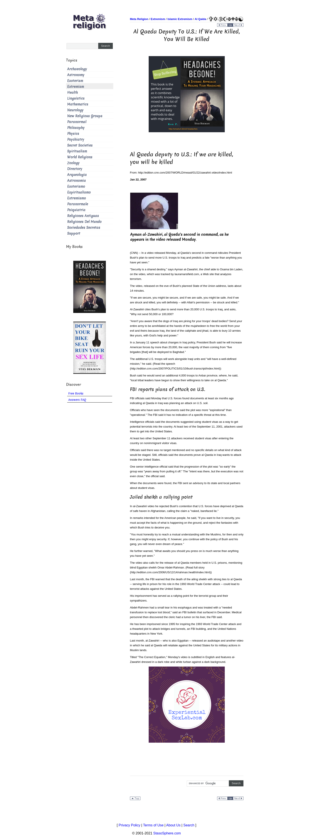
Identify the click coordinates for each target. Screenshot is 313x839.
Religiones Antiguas (83, 216)
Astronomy (75, 75)
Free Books (75, 393)
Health (72, 92)
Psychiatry (75, 139)
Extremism (75, 86)
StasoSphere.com (167, 833)
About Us (173, 825)
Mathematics (77, 104)
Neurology (75, 110)
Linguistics (76, 98)
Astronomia (76, 180)
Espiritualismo (79, 192)
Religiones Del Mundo (84, 221)
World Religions (79, 157)
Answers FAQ (77, 400)
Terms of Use (153, 825)
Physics (73, 133)
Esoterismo (76, 186)
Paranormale (77, 204)
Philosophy (76, 127)
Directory (74, 169)
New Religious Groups (84, 116)
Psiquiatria (76, 210)
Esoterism (75, 81)
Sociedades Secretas (83, 227)
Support (73, 233)
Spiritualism (77, 151)
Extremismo (76, 198)
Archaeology (77, 69)
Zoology (73, 163)
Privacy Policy (129, 825)
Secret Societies (80, 145)
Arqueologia (77, 174)
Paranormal (76, 122)
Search (188, 825)
